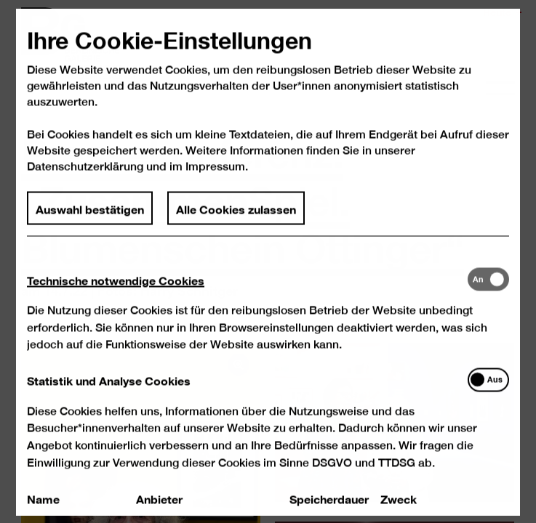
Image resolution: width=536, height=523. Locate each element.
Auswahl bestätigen (90, 221)
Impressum (215, 180)
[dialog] (268, 261)
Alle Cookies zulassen (236, 221)
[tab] (247, 293)
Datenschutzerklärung (86, 180)
